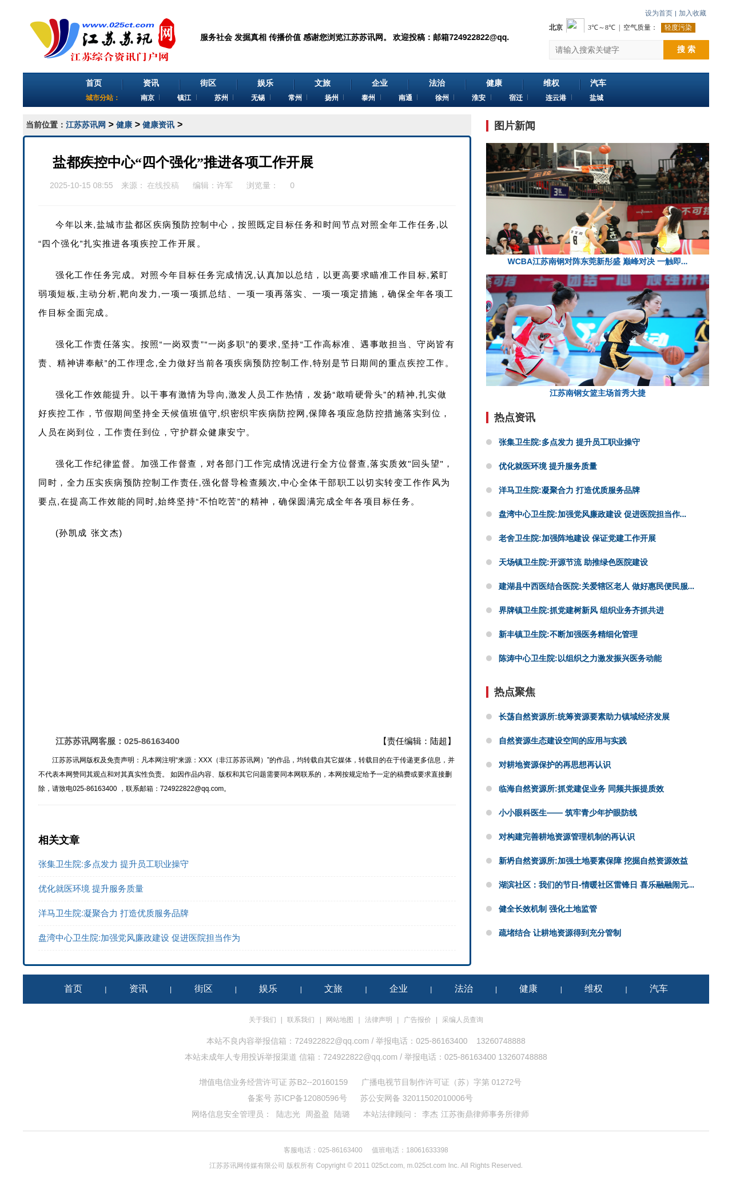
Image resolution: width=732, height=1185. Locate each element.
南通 (405, 98)
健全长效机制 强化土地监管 (548, 908)
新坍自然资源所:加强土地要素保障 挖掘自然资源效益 (593, 860)
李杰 (430, 1114)
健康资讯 (158, 124)
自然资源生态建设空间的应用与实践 (563, 740)
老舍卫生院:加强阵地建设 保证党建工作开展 (577, 538)
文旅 (323, 83)
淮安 (479, 98)
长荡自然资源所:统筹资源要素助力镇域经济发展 (584, 716)
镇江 (184, 98)
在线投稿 (163, 185)
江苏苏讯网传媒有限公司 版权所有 (261, 1166)
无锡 (258, 98)
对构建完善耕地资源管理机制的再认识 (567, 836)
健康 (494, 83)
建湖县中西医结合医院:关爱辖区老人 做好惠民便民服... (596, 586)
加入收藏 (692, 13)
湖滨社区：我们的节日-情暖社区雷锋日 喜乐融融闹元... (596, 884)
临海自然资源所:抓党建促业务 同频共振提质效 (581, 788)
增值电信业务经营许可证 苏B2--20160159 (273, 1082)
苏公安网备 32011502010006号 (416, 1098)
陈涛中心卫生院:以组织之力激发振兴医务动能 (580, 658)
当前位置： (46, 124)
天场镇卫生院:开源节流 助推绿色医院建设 (573, 562)
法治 (437, 83)
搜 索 (686, 49)
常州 (295, 98)
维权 (551, 83)
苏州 (221, 98)
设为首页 (659, 13)
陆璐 (342, 1114)
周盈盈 (317, 1114)
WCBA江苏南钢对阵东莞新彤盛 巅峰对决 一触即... (597, 204)
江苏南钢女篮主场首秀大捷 (597, 336)
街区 (208, 83)
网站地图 (339, 1020)
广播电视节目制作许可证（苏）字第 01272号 (441, 1082)
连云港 (556, 98)
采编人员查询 (462, 1020)
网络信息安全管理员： (232, 1114)
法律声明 (378, 1020)
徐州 (442, 98)
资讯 (151, 83)
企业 (380, 83)
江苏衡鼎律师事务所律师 (485, 1114)
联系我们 (301, 1020)
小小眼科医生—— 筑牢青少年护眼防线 (568, 812)
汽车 (598, 83)
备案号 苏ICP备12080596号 (297, 1098)
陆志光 (288, 1114)
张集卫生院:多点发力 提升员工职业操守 (113, 864)
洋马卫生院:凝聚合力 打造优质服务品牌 (113, 913)
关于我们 (262, 1020)
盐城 (596, 98)
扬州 (332, 98)
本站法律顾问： (391, 1114)
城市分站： (103, 98)
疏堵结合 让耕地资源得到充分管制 (560, 932)
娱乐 (265, 83)
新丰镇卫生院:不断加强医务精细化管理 (568, 634)
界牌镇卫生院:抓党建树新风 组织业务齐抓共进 (581, 610)
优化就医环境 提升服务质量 (91, 888)
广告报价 (417, 1020)
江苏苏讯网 (86, 124)
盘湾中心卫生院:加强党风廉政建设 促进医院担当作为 (139, 938)
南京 (147, 98)
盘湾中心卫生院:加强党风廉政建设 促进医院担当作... (592, 514)
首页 (94, 83)
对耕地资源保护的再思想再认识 (555, 764)
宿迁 (516, 98)
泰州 (368, 98)
